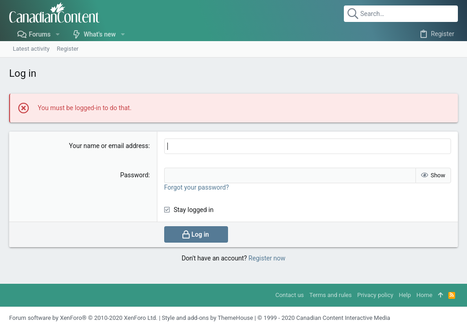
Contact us (289, 295)
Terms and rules (330, 295)
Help (405, 295)
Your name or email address (108, 145)
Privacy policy (375, 295)
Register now (267, 258)
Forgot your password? (196, 187)
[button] (58, 34)
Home (424, 295)
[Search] (401, 13)
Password (134, 175)
